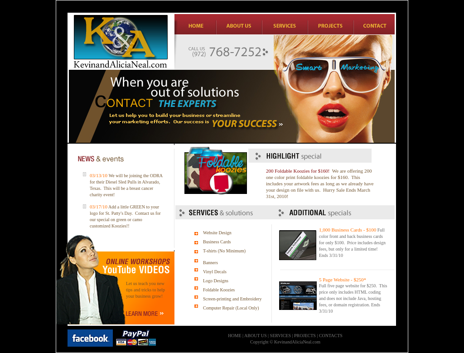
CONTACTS (331, 335)
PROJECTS (305, 335)
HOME (234, 335)
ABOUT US (255, 335)
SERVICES (280, 335)
